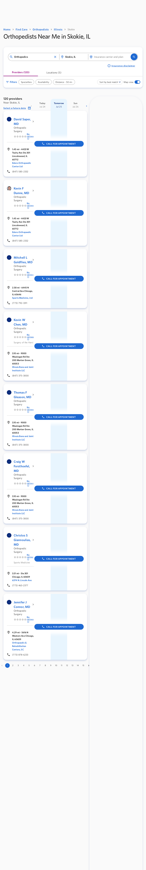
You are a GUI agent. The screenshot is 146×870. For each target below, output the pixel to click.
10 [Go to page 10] (56, 665)
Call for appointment (59, 143)
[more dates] (86, 106)
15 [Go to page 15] (83, 665)
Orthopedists (41, 29)
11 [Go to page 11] (61, 665)
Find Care (22, 29)
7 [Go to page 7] (39, 665)
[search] (134, 56)
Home (7, 29)
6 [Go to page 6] (34, 665)
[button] (55, 57)
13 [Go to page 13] (72, 665)
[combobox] (33, 56)
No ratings (30, 136)
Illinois (58, 29)
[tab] (20, 73)
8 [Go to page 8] (45, 665)
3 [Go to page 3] (18, 665)
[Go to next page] (88, 665)
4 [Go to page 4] (23, 665)
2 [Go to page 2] (12, 665)
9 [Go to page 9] (50, 665)
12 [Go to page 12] (67, 665)
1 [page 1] (7, 665)
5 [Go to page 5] (29, 665)
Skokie (71, 29)
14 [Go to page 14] (78, 665)
